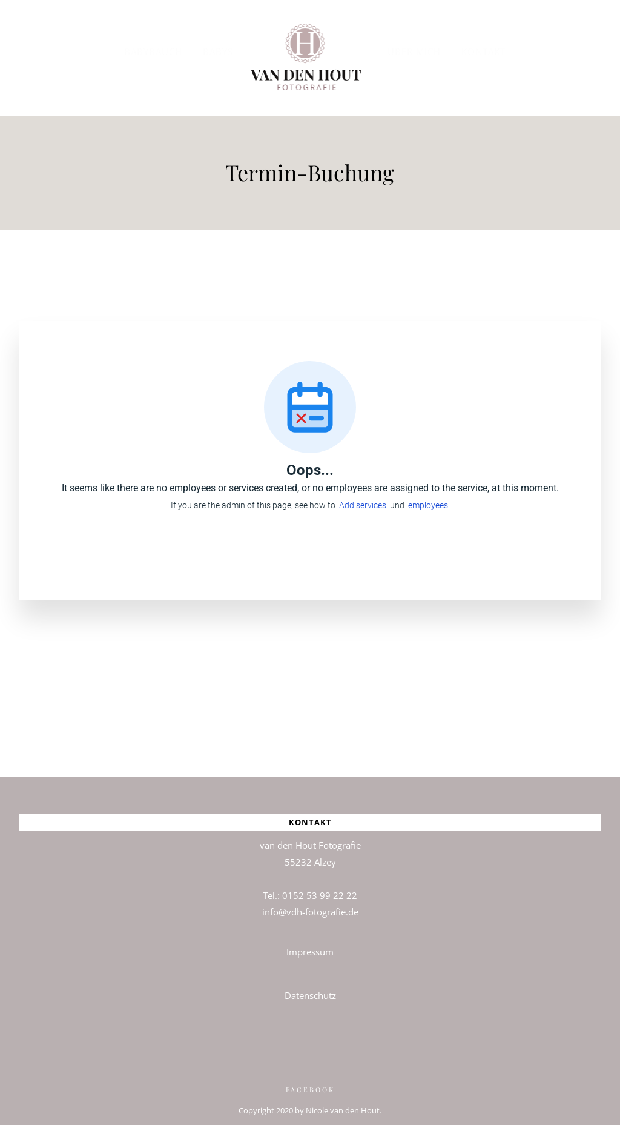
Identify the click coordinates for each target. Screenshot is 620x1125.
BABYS (218, 51)
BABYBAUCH (153, 51)
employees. (429, 498)
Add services (364, 498)
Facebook (310, 1082)
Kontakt (483, 51)
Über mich (414, 51)
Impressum (310, 944)
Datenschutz (310, 988)
